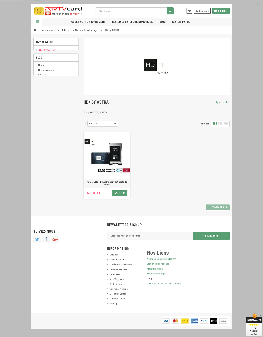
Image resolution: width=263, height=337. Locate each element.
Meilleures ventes (118, 294)
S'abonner (211, 235)
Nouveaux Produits (119, 289)
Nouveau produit (46, 78)
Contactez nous (117, 298)
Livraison (114, 254)
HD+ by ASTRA (47, 51)
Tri (85, 123)
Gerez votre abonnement (88, 21)
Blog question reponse (158, 264)
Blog (163, 21)
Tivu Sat (42, 94)
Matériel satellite (155, 269)
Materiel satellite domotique (132, 21)
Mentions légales (118, 259)
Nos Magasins (117, 279)
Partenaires (115, 274)
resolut (41, 99)
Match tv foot (182, 21)
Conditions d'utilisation (121, 264)
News (41, 73)
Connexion (202, 10)
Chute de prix (116, 284)
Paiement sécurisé (118, 269)
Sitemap (114, 303)
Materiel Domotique (156, 273)
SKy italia (42, 84)
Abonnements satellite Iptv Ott (161, 259)
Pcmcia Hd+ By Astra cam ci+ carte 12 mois (107, 183)
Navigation (37, 22)
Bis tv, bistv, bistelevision (50, 89)
